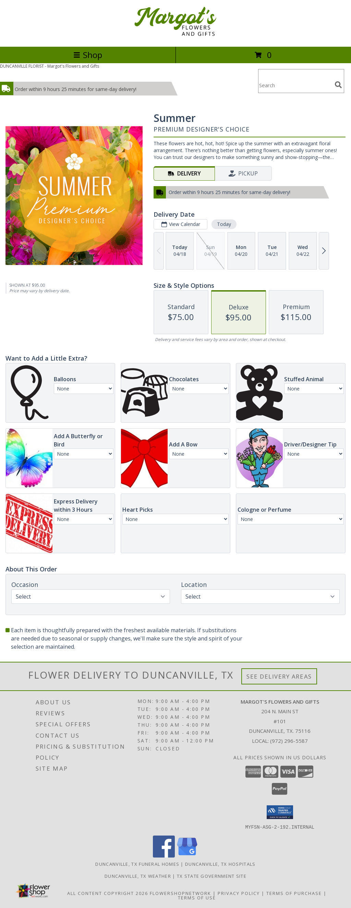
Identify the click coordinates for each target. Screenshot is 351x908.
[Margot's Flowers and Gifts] (175, 36)
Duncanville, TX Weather (138, 876)
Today (224, 224)
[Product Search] (295, 85)
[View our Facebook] (164, 855)
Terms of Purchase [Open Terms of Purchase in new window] (294, 893)
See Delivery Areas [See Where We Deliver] (279, 676)
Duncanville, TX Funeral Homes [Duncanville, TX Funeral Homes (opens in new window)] (137, 864)
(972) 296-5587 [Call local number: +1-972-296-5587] (289, 740)
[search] (338, 85)
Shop (87, 54)
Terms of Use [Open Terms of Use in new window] (197, 897)
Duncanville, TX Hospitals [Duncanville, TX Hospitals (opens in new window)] (220, 864)
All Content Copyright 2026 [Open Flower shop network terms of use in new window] (107, 893)
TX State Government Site (211, 876)
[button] (280, 812)
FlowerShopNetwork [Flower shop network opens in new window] (180, 893)
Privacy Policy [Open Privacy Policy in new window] (239, 893)
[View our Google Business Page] (187, 855)
